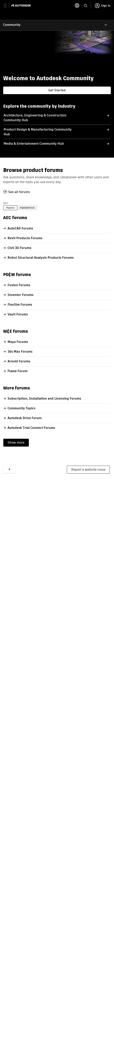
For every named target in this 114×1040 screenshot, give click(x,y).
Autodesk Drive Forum (25, 418)
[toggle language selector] (85, 5)
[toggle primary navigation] (7, 5)
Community (11, 24)
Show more (16, 442)
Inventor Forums (20, 295)
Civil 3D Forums (19, 248)
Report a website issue (88, 469)
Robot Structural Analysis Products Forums (41, 257)
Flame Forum (17, 371)
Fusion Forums (19, 285)
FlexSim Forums (20, 304)
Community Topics (21, 408)
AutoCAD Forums (20, 228)
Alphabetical (27, 207)
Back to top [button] (9, 469)
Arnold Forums (19, 361)
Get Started (57, 90)
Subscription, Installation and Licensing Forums (44, 398)
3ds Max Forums (20, 351)
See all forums (19, 192)
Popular (10, 207)
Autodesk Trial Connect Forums (31, 427)
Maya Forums (18, 342)
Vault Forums (18, 314)
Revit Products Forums (25, 238)
